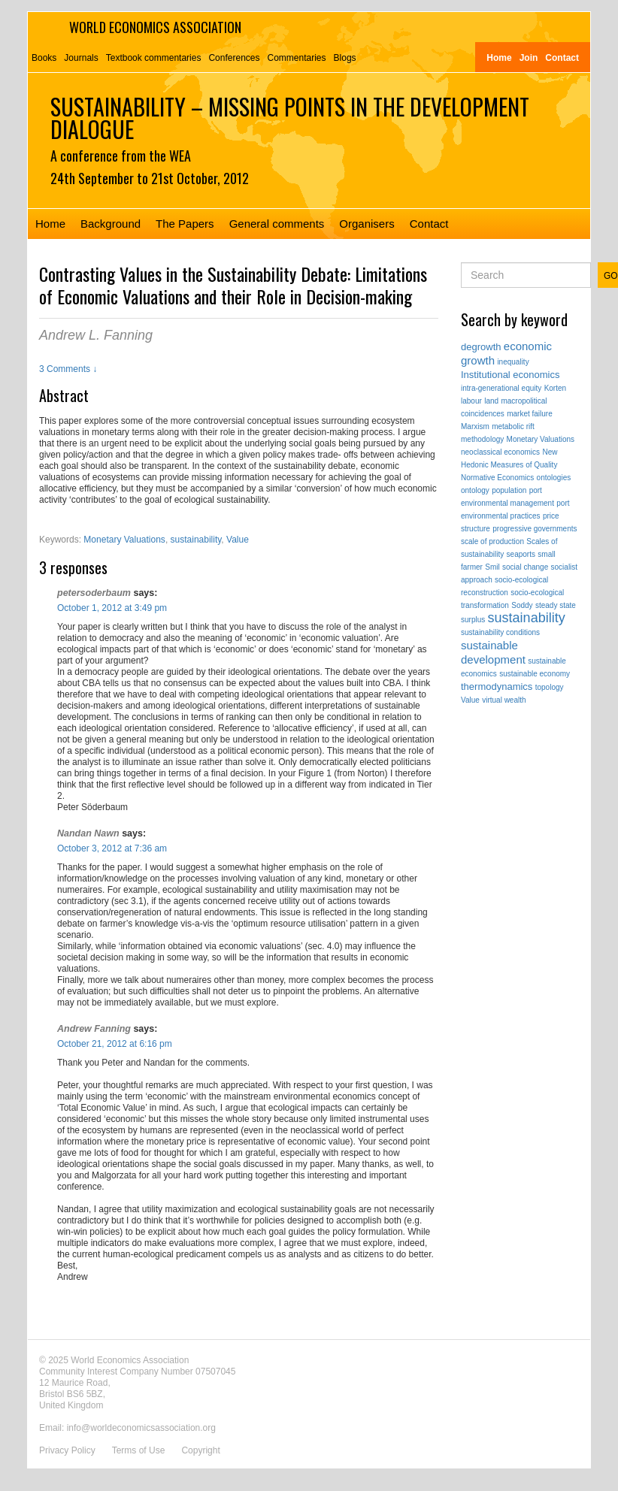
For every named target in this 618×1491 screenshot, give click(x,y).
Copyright (200, 1450)
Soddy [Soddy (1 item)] (521, 605)
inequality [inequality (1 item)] (513, 362)
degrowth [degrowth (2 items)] (481, 346)
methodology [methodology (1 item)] (482, 439)
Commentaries (297, 58)
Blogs (345, 58)
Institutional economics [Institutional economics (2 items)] (510, 374)
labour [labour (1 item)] (471, 401)
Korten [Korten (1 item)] (555, 388)
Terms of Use (138, 1450)
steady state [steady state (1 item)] (555, 605)
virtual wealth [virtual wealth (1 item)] (504, 700)
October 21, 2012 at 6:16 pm (114, 1044)
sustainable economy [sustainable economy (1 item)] (534, 674)
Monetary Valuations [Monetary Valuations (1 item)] (540, 439)
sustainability (196, 539)
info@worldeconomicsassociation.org (141, 1428)
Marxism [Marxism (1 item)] (475, 426)
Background (110, 223)
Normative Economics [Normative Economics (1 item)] (497, 477)
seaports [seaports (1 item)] (521, 554)
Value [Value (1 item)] (470, 700)
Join (529, 58)
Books (44, 58)
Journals (81, 58)
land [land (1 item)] (491, 401)
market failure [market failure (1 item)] (530, 414)
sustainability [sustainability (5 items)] (526, 617)
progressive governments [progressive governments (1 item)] (534, 529)
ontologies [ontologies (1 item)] (554, 477)
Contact (562, 58)
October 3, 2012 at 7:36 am (112, 848)
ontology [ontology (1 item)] (475, 490)
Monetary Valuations (124, 539)
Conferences (233, 58)
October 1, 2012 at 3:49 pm (112, 608)
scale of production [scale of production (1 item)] (492, 541)
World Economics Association (155, 27)
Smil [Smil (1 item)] (492, 567)
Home (498, 58)
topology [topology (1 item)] (549, 687)
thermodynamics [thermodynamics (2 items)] (496, 686)
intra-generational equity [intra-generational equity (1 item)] (501, 388)
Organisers (366, 223)
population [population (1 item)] (509, 490)
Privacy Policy (67, 1450)
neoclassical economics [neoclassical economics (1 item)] (500, 452)
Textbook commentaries (153, 58)
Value (237, 539)
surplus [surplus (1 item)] (473, 619)
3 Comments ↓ (68, 369)
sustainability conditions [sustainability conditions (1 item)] (500, 632)
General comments (277, 223)
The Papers (185, 223)
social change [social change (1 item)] (525, 567)
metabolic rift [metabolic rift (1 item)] (513, 426)
